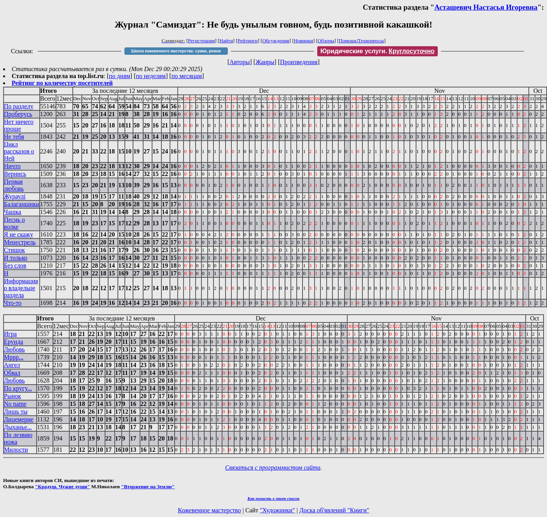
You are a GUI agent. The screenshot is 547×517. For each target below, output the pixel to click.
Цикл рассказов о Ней (19, 151)
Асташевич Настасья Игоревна (485, 7)
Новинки (303, 41)
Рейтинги (248, 41)
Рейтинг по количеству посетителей (62, 83)
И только (15, 257)
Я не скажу (18, 234)
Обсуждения (275, 41)
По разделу (18, 106)
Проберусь (18, 114)
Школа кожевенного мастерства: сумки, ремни (176, 51)
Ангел (12, 365)
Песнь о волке (14, 223)
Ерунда (13, 341)
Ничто (12, 166)
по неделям (151, 76)
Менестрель (20, 242)
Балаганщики (21, 204)
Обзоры (326, 41)
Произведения (299, 62)
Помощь (348, 41)
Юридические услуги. (377, 51)
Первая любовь (14, 185)
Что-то (12, 302)
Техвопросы (371, 41)
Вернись (15, 174)
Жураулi (15, 196)
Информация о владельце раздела (21, 288)
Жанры (264, 62)
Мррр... (13, 357)
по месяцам (186, 76)
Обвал (12, 372)
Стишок (14, 250)
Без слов (15, 265)
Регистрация (201, 41)
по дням (119, 76)
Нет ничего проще (18, 125)
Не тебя (14, 136)
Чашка (12, 212)
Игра (10, 334)
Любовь (14, 349)
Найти (226, 41)
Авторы (239, 62)
